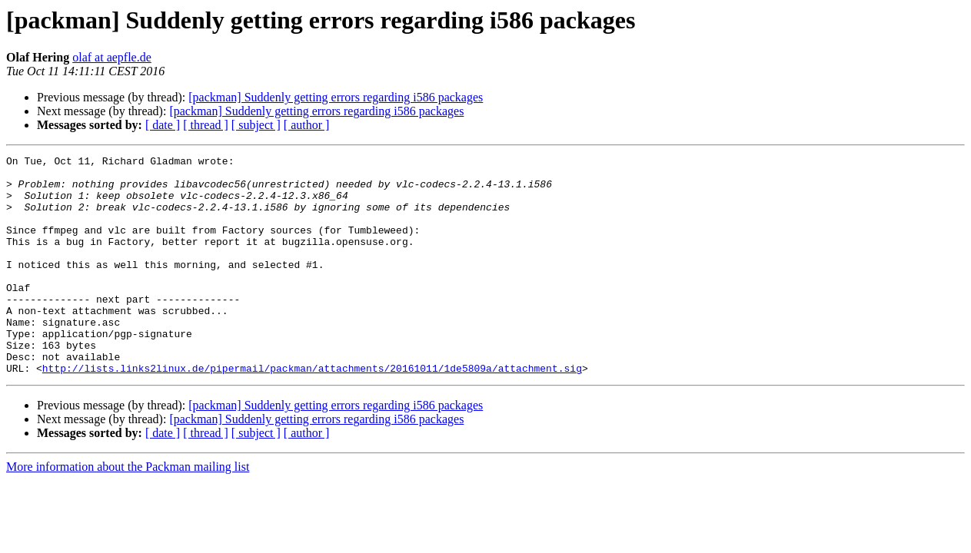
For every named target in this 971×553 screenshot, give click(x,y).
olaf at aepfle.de (111, 57)
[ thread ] (205, 124)
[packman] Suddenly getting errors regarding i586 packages (335, 97)
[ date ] (162, 124)
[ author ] (307, 124)
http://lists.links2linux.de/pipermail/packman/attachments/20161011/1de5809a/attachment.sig (312, 412)
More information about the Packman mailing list (127, 510)
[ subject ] (256, 124)
